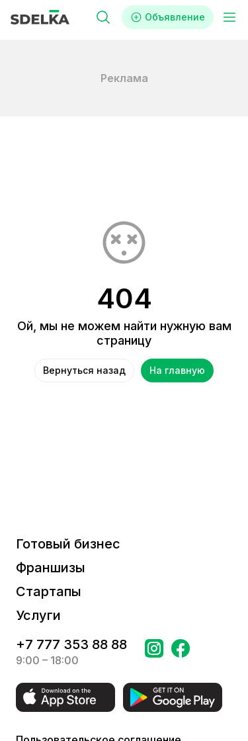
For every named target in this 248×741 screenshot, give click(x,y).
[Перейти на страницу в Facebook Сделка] (180, 652)
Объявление (167, 17)
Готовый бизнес (68, 544)
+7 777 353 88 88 (71, 644)
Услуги (38, 615)
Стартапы (48, 591)
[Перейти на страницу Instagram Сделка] (154, 652)
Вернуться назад (84, 370)
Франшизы (50, 568)
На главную (177, 370)
